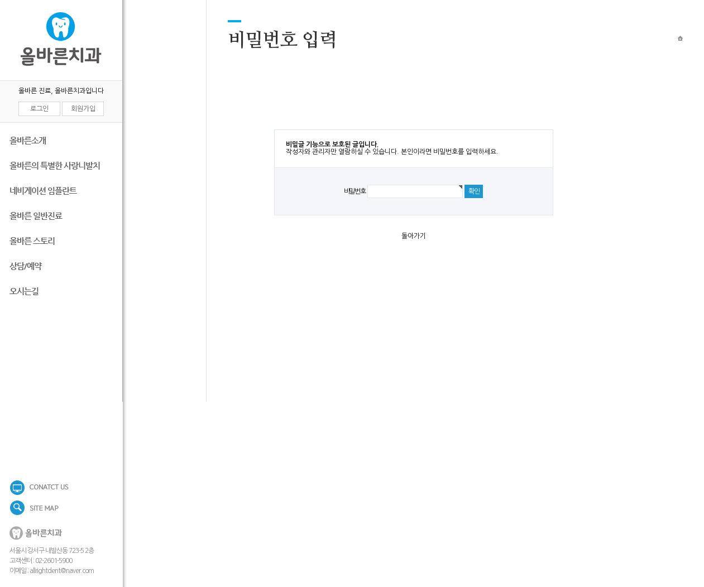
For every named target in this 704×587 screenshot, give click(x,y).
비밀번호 (355, 191)
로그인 (39, 108)
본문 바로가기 (0, 0)
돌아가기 (413, 236)
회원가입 (83, 108)
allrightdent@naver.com (62, 570)
